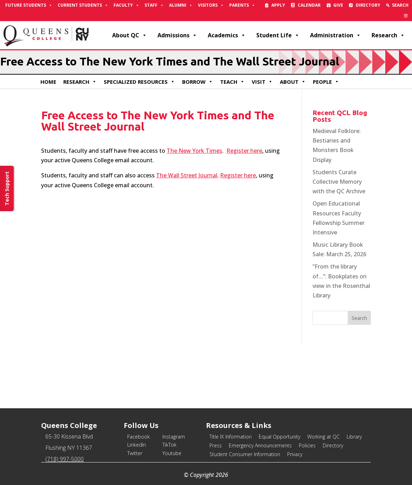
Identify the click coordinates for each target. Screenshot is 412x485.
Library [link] (354, 436)
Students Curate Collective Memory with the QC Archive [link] (339, 181)
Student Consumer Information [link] (245, 454)
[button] (359, 318)
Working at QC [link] (323, 436)
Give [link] (338, 5)
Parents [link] (242, 5)
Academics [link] (227, 35)
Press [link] (216, 445)
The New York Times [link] (194, 151)
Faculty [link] (126, 5)
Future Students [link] (28, 5)
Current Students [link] (83, 5)
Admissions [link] (177, 35)
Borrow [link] (197, 82)
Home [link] (48, 81)
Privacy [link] (294, 454)
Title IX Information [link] (231, 436)
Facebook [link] (138, 436)
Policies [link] (307, 445)
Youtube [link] (171, 453)
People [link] (326, 82)
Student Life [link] (278, 35)
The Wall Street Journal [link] (186, 175)
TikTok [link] (169, 444)
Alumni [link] (181, 5)
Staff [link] (154, 5)
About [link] (293, 82)
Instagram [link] (173, 436)
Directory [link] (368, 5)
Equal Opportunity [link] (279, 436)
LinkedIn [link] (136, 444)
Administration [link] (335, 35)
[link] (405, 16)
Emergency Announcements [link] (260, 445)
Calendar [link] (309, 5)
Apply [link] (278, 5)
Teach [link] (232, 82)
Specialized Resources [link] (139, 82)
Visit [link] (262, 82)
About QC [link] (129, 35)
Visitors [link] (211, 5)
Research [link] (388, 35)
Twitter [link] (134, 453)
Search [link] (400, 5)
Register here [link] (244, 151)
